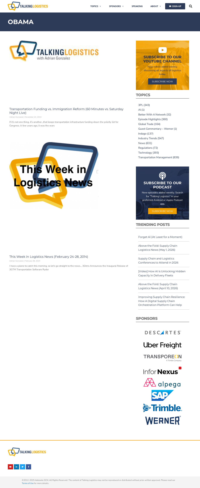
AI (139, 110)
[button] (191, 6)
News (141, 143)
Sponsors (116, 6)
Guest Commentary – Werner (155, 129)
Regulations (145, 148)
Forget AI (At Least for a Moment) (160, 237)
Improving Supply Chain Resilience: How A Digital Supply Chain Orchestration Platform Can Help (161, 300)
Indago (142, 133)
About (155, 6)
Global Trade (145, 124)
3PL (140, 105)
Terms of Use (28, 483)
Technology (145, 152)
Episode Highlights (149, 119)
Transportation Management (155, 157)
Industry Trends (147, 138)
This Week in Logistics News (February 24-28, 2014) (48, 257)
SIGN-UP (176, 6)
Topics (95, 6)
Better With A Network (152, 114)
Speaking (137, 6)
